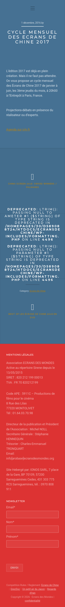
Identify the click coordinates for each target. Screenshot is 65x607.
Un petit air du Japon (33, 589)
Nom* (10, 522)
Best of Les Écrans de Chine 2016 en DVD (32, 316)
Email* (10, 507)
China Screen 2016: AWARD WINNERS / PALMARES (32, 185)
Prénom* (12, 536)
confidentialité (32, 600)
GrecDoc (15, 589)
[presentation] (32, 556)
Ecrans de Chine (50, 585)
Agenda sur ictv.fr (18, 129)
